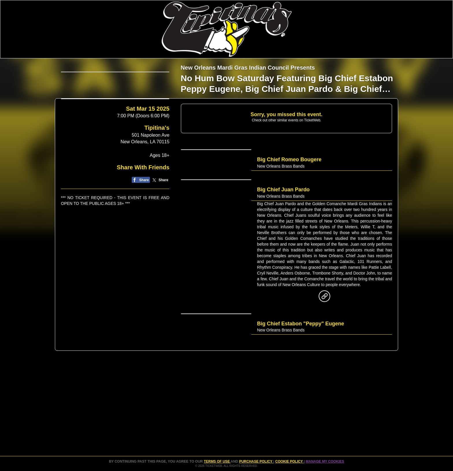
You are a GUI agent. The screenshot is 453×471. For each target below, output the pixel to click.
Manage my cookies (325, 461)
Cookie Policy (289, 461)
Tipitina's (157, 180)
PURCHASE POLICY (256, 461)
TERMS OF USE (217, 461)
